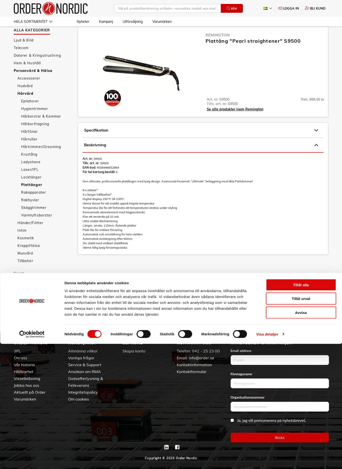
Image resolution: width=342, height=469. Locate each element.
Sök (232, 8)
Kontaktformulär (192, 371)
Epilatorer (30, 115)
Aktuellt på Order (29, 392)
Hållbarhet (23, 371)
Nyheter (83, 21)
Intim (22, 244)
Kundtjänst (82, 342)
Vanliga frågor (81, 357)
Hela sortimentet (33, 21)
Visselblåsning (27, 378)
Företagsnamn (243, 374)
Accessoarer (28, 92)
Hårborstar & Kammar (41, 130)
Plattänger (31, 199)
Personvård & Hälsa (33, 85)
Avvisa (301, 438)
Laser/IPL (30, 184)
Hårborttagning (35, 138)
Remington (218, 49)
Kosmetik (25, 252)
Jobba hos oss (26, 385)
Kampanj (106, 21)
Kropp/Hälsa (28, 260)
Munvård (25, 267)
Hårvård (25, 108)
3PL (17, 350)
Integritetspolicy (83, 392)
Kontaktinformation (194, 364)
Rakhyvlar (30, 214)
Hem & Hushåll (27, 77)
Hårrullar (29, 153)
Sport (19, 287)
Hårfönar (29, 146)
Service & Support (84, 364)
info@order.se (201, 357)
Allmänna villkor (83, 350)
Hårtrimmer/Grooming (41, 161)
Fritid (18, 295)
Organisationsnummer (249, 397)
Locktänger (31, 191)
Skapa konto (133, 350)
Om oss (20, 357)
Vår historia (24, 364)
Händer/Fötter (30, 237)
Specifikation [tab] (201, 144)
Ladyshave (31, 176)
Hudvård (25, 100)
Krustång (29, 168)
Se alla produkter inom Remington (235, 123)
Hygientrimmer (34, 123)
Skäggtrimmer (34, 222)
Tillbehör (25, 275)
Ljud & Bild (24, 54)
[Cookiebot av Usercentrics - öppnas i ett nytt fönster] (31, 459)
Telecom (21, 62)
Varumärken (162, 21)
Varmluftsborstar (36, 229)
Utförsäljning (133, 21)
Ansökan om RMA (84, 371)
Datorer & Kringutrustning (37, 69)
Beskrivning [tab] (201, 159)
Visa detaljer (267, 459)
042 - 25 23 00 (206, 350)
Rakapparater (33, 206)
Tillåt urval (301, 424)
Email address (242, 350)
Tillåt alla (301, 410)
